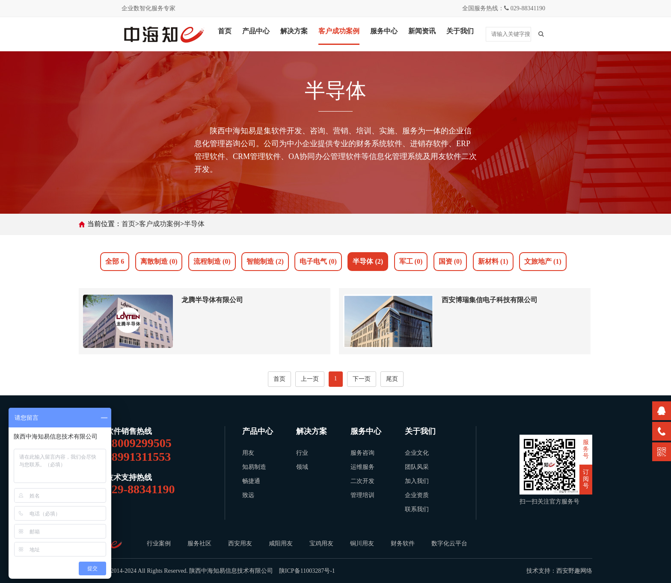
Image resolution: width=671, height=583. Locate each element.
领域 (302, 467)
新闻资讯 (422, 31)
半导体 (194, 223)
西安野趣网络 (574, 571)
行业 (302, 453)
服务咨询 (362, 453)
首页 (225, 31)
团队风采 (417, 467)
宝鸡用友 (322, 543)
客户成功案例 (338, 31)
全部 (114, 261)
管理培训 (362, 495)
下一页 (362, 379)
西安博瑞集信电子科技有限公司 (489, 299)
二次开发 (362, 481)
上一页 (310, 379)
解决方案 (294, 31)
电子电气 (318, 261)
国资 (450, 261)
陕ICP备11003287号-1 (307, 571)
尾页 (392, 379)
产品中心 (256, 31)
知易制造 (254, 467)
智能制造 (265, 261)
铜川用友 (362, 543)
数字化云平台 (450, 543)
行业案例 (159, 543)
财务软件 (403, 543)
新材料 (493, 261)
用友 (248, 453)
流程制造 (212, 261)
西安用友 (240, 543)
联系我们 (417, 509)
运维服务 (362, 467)
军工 (411, 261)
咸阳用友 (281, 543)
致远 (248, 495)
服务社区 (199, 543)
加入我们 (417, 481)
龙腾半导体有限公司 (212, 299)
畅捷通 (251, 481)
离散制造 (159, 261)
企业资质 (417, 495)
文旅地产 (542, 261)
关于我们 (460, 31)
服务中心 (384, 31)
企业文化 (417, 453)
